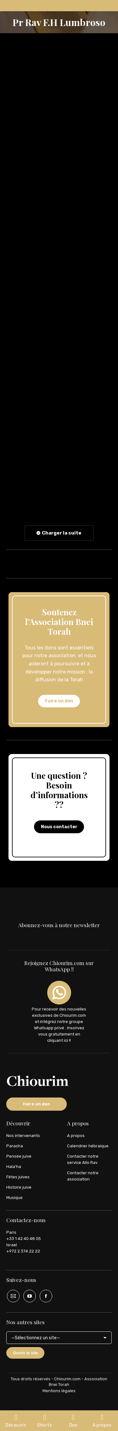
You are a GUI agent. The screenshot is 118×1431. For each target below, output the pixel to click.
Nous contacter (59, 826)
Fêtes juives (18, 1177)
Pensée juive (18, 1156)
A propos (76, 1135)
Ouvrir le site (25, 1353)
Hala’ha (13, 1166)
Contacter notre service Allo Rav (82, 1159)
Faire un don (59, 701)
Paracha (14, 1146)
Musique (14, 1197)
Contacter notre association (82, 1175)
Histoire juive (18, 1187)
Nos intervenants (23, 1135)
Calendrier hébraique (88, 1146)
